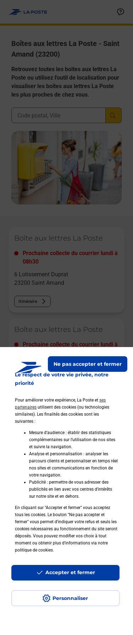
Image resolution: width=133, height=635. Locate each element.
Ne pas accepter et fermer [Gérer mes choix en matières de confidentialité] (88, 364)
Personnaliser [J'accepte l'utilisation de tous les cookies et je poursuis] (70, 598)
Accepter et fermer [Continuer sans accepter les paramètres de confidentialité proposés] (70, 572)
